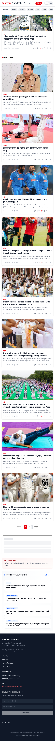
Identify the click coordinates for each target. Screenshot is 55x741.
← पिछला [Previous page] (18, 527)
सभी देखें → (48, 575)
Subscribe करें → (27, 713)
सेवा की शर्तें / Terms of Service (11, 679)
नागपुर (44, 9)
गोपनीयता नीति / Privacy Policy (11, 676)
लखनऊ (14, 9)
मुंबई (38, 9)
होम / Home (5, 660)
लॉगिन (30, 3)
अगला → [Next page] (36, 527)
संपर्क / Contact (6, 666)
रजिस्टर (39, 3)
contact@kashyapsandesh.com (12, 687)
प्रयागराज (22, 9)
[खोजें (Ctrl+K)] (24, 3)
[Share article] (50, 48)
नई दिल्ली (30, 9)
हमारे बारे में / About (7, 663)
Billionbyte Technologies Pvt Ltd (31, 735)
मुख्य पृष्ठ (5, 10)
